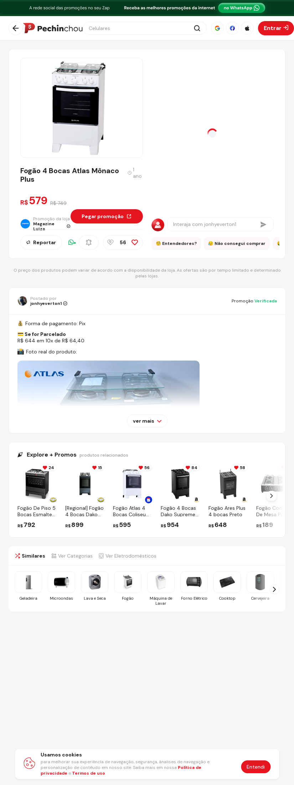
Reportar (41, 242)
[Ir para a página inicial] (53, 28)
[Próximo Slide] (272, 496)
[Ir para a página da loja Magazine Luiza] (45, 223)
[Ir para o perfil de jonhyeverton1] (42, 301)
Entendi (256, 767)
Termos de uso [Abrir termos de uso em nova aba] (88, 773)
